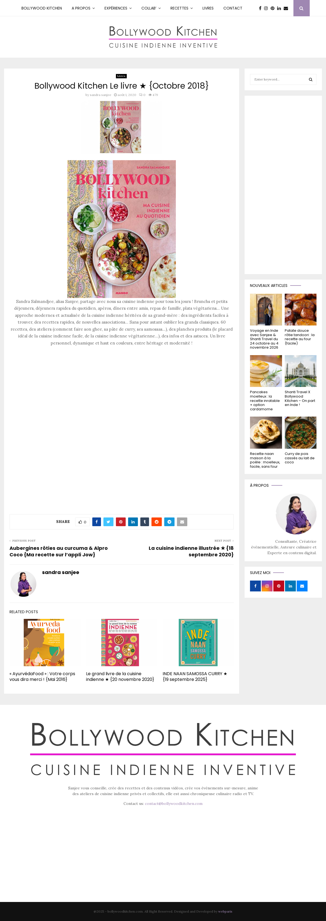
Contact (232, 8)
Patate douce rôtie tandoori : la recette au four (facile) (300, 337)
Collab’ (148, 8)
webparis (225, 911)
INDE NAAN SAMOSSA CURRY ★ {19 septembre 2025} (195, 677)
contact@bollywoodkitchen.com (173, 803)
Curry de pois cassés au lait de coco (300, 458)
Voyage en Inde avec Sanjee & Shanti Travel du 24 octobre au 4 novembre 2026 (264, 339)
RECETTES (179, 8)
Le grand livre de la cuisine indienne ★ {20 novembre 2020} (120, 677)
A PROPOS (81, 8)
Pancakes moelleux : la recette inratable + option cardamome (265, 400)
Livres (208, 8)
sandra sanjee (100, 95)
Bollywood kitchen (41, 8)
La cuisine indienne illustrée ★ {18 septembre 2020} (191, 551)
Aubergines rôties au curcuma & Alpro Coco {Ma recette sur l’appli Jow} (59, 551)
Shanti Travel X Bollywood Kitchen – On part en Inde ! (300, 398)
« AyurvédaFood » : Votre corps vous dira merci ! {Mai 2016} (42, 677)
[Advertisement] (122, 389)
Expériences (116, 8)
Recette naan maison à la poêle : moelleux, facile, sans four (265, 460)
